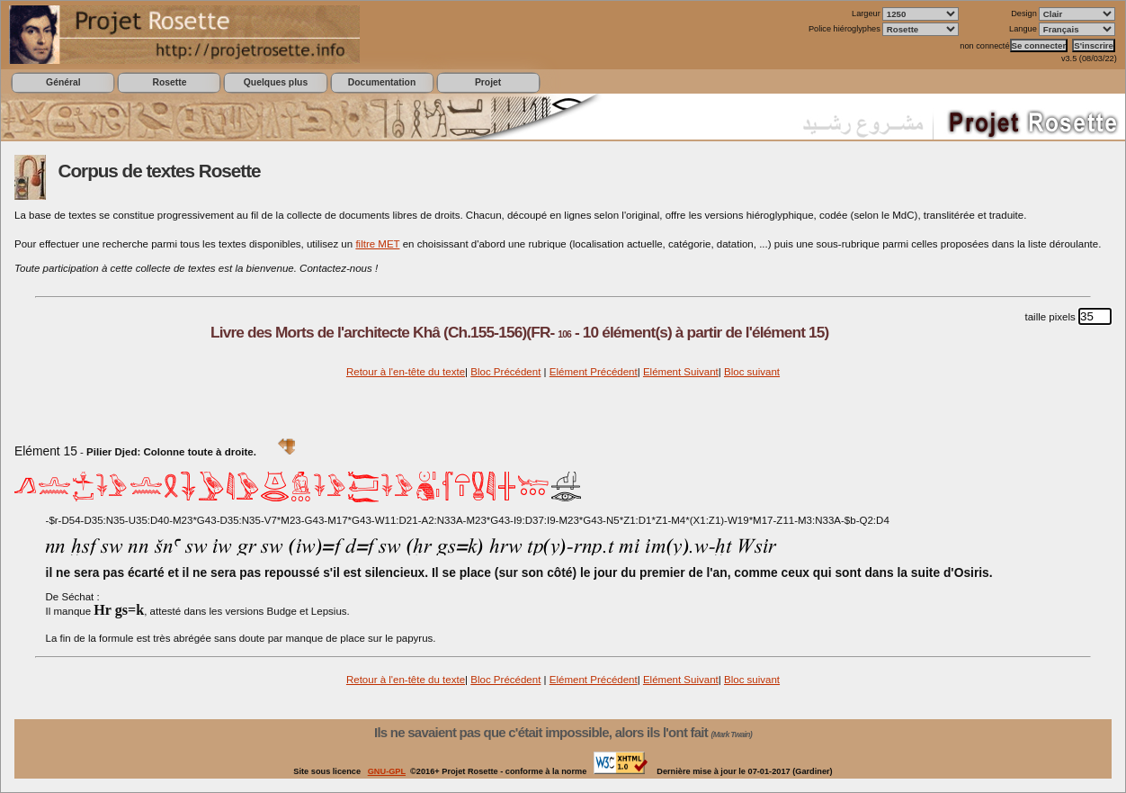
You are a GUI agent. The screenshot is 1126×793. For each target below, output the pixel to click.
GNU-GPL (387, 771)
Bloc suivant (752, 371)
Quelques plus (276, 82)
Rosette (169, 82)
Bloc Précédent (505, 371)
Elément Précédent (594, 371)
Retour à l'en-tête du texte (405, 371)
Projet (488, 82)
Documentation (382, 82)
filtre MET (377, 244)
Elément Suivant (681, 371)
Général (63, 82)
